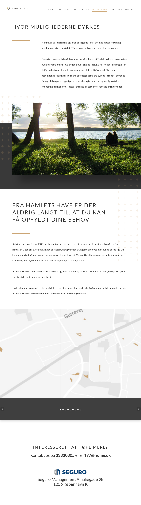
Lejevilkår (116, 9)
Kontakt (130, 9)
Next (139, 409)
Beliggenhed (99, 9)
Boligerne (65, 9)
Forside (51, 9)
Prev (2, 409)
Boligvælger (81, 9)
